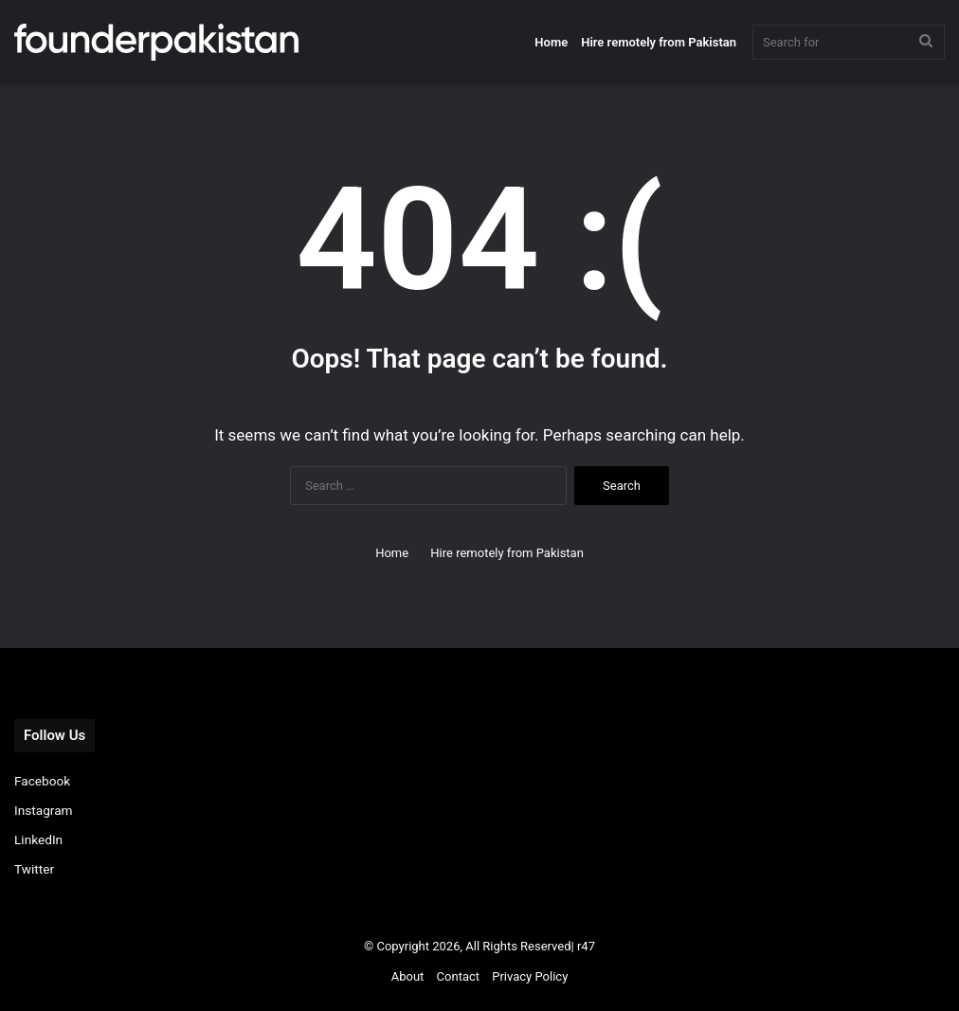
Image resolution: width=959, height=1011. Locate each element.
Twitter (34, 868)
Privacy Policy (530, 976)
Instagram (43, 810)
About (408, 976)
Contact (458, 976)
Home (551, 42)
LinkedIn (38, 839)
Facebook (42, 780)
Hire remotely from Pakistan (658, 42)
